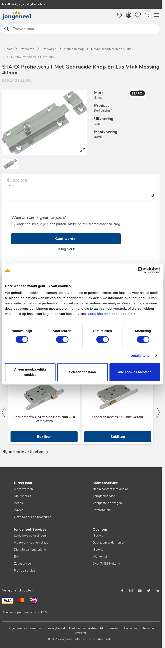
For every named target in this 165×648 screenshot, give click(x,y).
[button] (156, 15)
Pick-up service (24, 571)
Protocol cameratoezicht (86, 628)
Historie (98, 549)
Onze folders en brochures (32, 517)
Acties (18, 503)
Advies (18, 510)
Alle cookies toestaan (134, 372)
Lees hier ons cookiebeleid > (112, 314)
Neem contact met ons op (111, 489)
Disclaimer (130, 628)
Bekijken (44, 436)
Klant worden (66, 238)
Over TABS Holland (106, 563)
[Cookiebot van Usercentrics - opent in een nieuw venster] (141, 270)
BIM (16, 556)
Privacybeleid (55, 628)
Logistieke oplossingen (30, 535)
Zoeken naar (6, 29)
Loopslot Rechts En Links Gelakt (118, 417)
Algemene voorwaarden (25, 628)
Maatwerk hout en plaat (31, 542)
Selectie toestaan (82, 372)
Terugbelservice (104, 496)
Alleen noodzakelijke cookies (30, 371)
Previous (3, 412)
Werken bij (100, 556)
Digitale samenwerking (30, 549)
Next (158, 412)
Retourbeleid (102, 510)
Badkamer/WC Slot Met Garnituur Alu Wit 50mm (44, 419)
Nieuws (98, 535)
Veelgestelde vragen (107, 503)
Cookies (112, 628)
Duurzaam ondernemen (109, 542)
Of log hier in (66, 249)
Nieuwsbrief (22, 496)
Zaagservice (22, 563)
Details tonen (141, 355)
